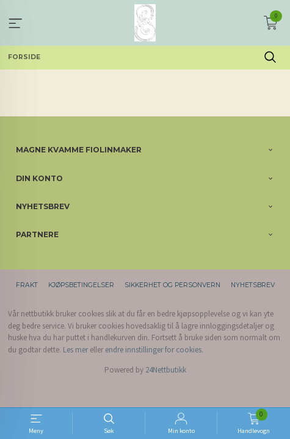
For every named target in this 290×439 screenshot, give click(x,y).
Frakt (27, 285)
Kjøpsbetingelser (81, 285)
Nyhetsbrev (253, 285)
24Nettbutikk (165, 370)
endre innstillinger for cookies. (154, 349)
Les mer (75, 349)
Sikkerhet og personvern (172, 285)
